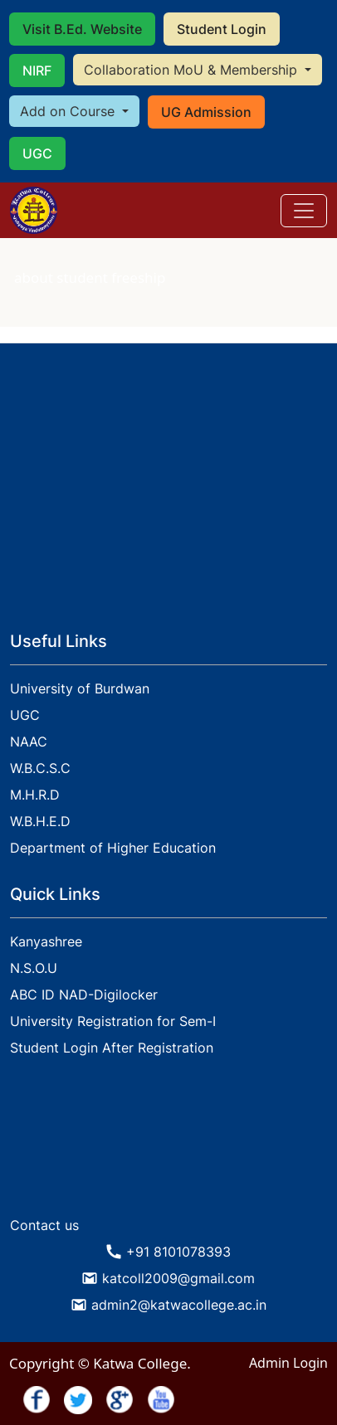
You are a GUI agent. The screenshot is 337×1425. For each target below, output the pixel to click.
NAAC (28, 741)
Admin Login (288, 1363)
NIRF (36, 70)
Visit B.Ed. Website (82, 29)
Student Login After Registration (111, 1047)
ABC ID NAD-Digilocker (84, 994)
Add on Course (69, 111)
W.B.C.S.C (40, 768)
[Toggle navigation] (304, 210)
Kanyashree (46, 941)
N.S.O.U (33, 968)
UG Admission (206, 112)
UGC (37, 153)
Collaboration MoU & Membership (192, 69)
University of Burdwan (79, 688)
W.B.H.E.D (40, 821)
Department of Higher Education (113, 847)
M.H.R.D (35, 794)
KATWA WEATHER (168, 1146)
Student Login (221, 29)
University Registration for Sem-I (113, 1021)
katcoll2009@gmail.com (178, 1278)
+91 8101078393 (178, 1251)
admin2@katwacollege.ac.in (178, 1304)
